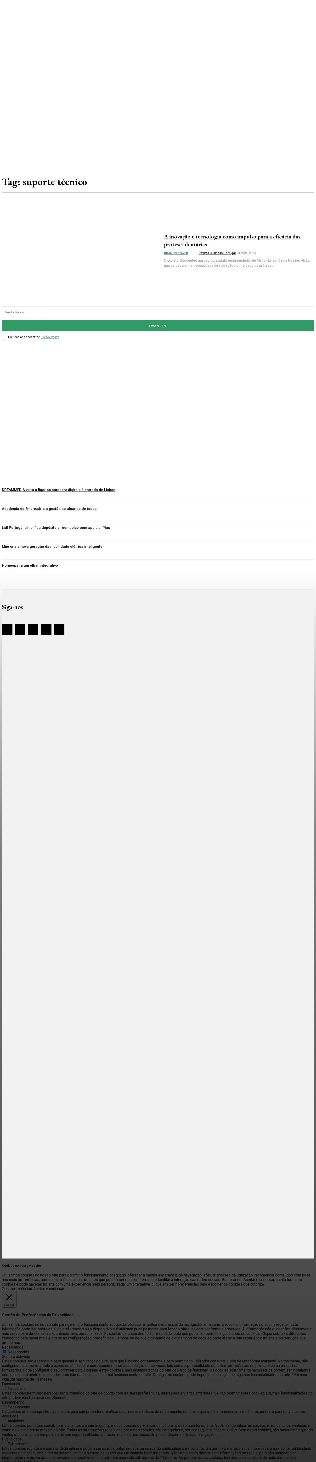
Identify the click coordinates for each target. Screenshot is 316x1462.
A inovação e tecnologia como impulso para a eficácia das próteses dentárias (229, 239)
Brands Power (176, 253)
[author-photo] (195, 253)
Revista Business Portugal (217, 253)
